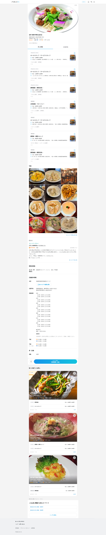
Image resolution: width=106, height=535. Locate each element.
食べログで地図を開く (44, 284)
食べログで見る (72, 260)
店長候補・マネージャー (37, 104)
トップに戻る (53, 515)
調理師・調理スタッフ (36, 136)
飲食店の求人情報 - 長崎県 (36, 510)
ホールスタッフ (38, 406)
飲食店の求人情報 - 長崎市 (36, 507)
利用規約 (17, 528)
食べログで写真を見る (71, 235)
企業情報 (33, 528)
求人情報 (40, 47)
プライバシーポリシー (25, 528)
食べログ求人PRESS (19, 521)
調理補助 (36, 402)
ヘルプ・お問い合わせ (20, 524)
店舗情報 (65, 47)
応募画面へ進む (55, 361)
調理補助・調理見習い (36, 87)
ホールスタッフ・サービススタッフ (40, 55)
